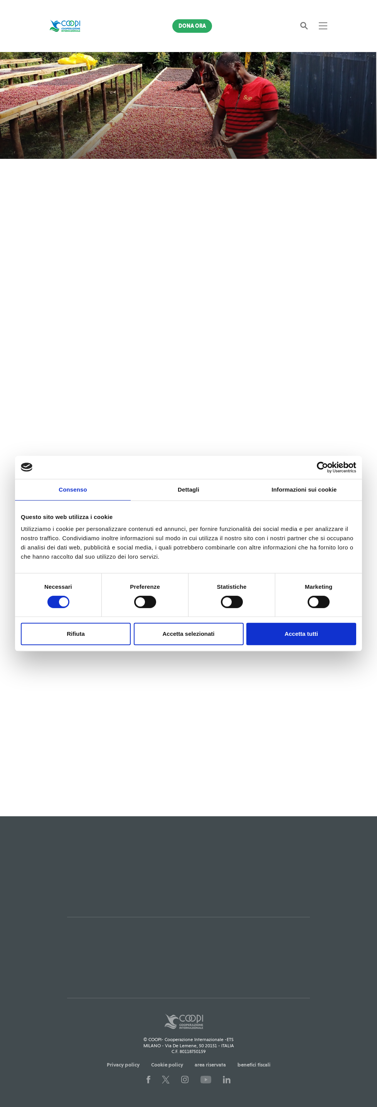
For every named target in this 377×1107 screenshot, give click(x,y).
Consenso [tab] (73, 489)
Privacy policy (123, 1065)
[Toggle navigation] (323, 26)
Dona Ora (192, 26)
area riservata (210, 1065)
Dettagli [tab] (188, 489)
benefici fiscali (254, 1065)
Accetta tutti (301, 633)
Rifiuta (76, 633)
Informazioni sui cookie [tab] (304, 489)
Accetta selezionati (188, 633)
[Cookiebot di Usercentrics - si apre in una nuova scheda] (322, 467)
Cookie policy (167, 1065)
